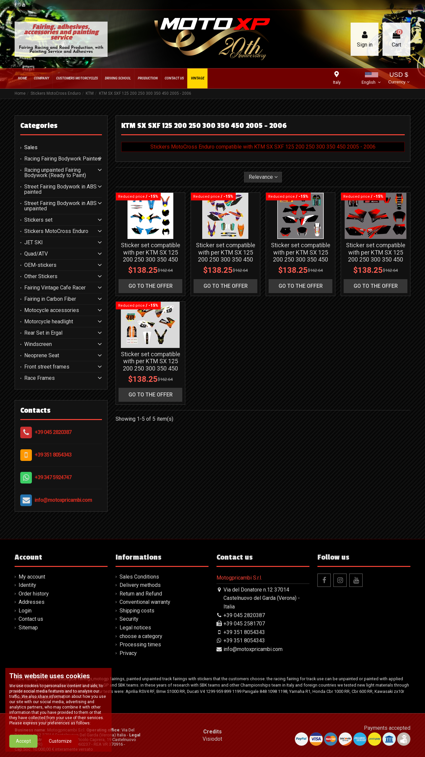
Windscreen (38, 344)
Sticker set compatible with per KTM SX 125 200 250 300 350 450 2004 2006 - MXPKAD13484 (375, 259)
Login (25, 610)
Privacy (128, 653)
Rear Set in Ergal (43, 333)
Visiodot (212, 739)
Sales (31, 147)
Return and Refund (141, 594)
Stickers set (38, 220)
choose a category (141, 636)
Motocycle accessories (51, 310)
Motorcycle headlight (48, 321)
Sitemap (28, 627)
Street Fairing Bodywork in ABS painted (60, 189)
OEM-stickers (40, 265)
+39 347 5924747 (53, 477)
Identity (27, 585)
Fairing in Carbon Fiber (50, 299)
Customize (60, 744)
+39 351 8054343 (53, 455)
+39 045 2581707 (244, 623)
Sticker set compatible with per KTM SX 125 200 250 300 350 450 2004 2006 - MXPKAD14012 (150, 368)
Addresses (31, 602)
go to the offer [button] (150, 286)
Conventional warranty (145, 602)
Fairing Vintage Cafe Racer (55, 287)
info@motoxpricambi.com (63, 500)
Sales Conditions (139, 577)
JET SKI (33, 242)
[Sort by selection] (263, 177)
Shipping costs (137, 610)
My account (32, 577)
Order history (34, 594)
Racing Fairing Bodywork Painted (62, 159)
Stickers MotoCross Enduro (56, 231)
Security (129, 619)
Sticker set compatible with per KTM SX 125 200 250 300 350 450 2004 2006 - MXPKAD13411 (225, 259)
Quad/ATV (36, 254)
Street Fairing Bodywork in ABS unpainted (60, 206)
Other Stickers (40, 276)
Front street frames (46, 367)
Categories (38, 125)
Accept (23, 744)
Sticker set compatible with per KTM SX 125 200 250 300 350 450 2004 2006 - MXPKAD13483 (300, 259)
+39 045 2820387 (53, 432)
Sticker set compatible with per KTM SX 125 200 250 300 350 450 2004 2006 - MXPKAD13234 (150, 259)
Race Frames (39, 378)
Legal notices (135, 627)
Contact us (31, 619)
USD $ (398, 78)
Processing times (140, 644)
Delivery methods (140, 585)
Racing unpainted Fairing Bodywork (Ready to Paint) (55, 172)
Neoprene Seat (41, 355)
